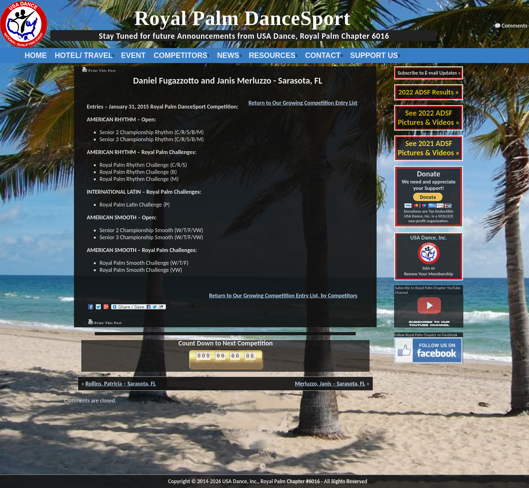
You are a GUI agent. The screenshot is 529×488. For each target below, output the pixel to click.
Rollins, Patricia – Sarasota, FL (120, 383)
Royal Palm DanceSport (242, 18)
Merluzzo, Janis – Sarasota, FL (330, 383)
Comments (514, 25)
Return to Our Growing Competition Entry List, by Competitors (283, 295)
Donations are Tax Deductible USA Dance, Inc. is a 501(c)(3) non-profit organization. (428, 216)
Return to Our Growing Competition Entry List (302, 102)
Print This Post (102, 70)
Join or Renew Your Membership (428, 256)
